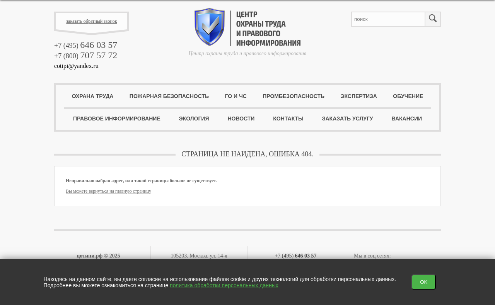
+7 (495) (85, 45)
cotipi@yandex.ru (76, 66)
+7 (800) (85, 56)
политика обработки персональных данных (224, 285)
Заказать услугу (347, 118)
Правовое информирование (116, 118)
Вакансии (406, 118)
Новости (240, 118)
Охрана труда (93, 96)
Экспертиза (359, 96)
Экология (194, 118)
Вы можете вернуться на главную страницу (108, 191)
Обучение (408, 96)
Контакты (288, 118)
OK (423, 282)
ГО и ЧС (235, 96)
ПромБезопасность (293, 96)
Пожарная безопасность (169, 96)
